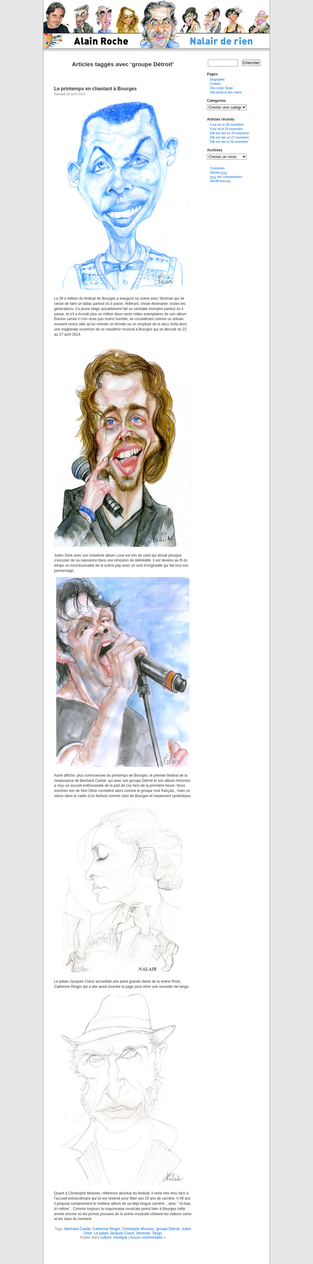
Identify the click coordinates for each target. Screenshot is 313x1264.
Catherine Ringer (106, 1229)
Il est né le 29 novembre (226, 129)
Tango (157, 1233)
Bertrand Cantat (77, 1229)
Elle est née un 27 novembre (229, 137)
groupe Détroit (167, 1229)
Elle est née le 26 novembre (229, 141)
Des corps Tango (221, 88)
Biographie (217, 79)
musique (120, 1237)
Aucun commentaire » (148, 1237)
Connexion (217, 168)
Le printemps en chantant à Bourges (95, 88)
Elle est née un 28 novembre (229, 133)
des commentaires (226, 177)
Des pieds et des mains (226, 92)
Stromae (143, 1233)
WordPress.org (220, 181)
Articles (218, 172)
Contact (215, 83)
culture (105, 1237)
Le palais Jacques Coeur (114, 1233)
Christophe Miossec (138, 1229)
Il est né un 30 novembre (227, 124)
